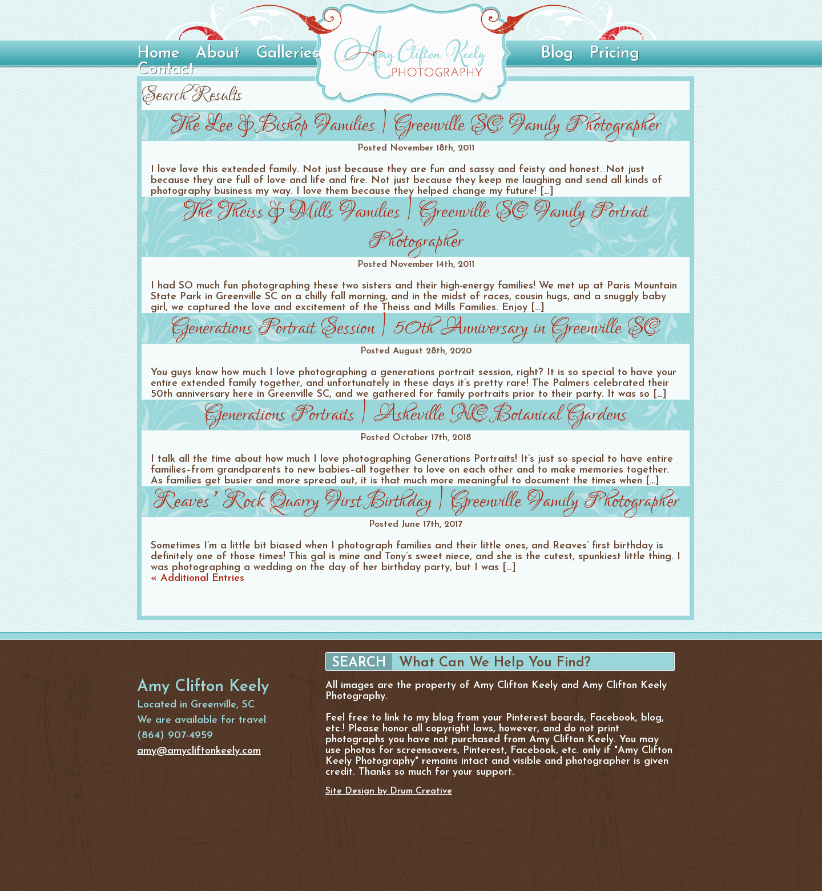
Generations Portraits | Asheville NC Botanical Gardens (415, 415)
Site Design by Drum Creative (388, 791)
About (218, 54)
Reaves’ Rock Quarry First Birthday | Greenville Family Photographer (416, 501)
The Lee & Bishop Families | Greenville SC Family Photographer (415, 125)
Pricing (614, 54)
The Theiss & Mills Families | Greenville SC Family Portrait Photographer (416, 226)
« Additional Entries (197, 578)
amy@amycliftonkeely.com (199, 751)
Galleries (287, 54)
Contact (165, 70)
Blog (557, 54)
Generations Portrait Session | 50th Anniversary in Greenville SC (415, 328)
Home (158, 54)
